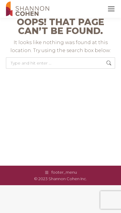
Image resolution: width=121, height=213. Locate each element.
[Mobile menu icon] (111, 9)
